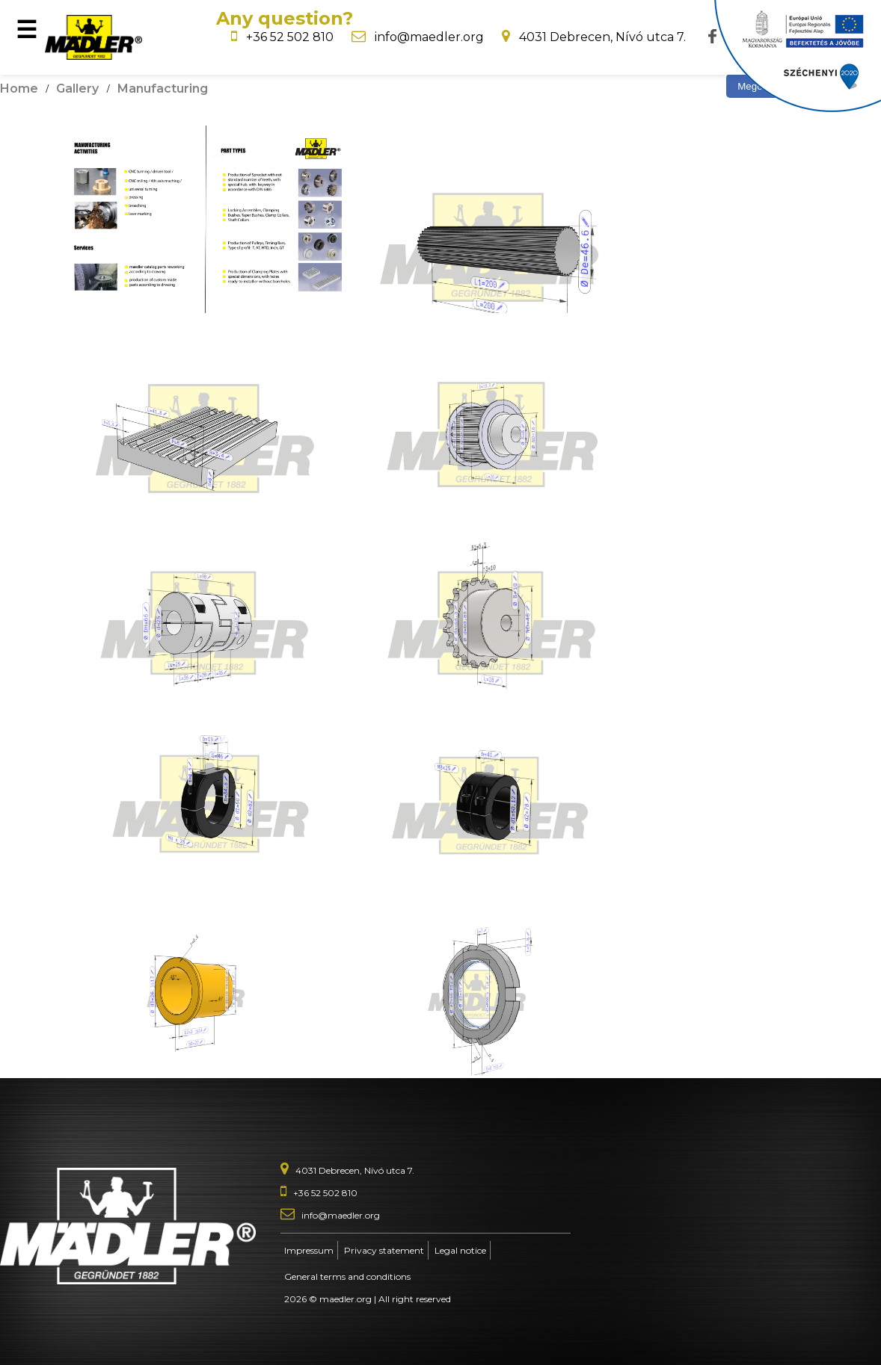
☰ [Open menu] (26, 29)
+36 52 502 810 (290, 37)
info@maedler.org (429, 37)
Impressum (309, 1250)
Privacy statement (384, 1250)
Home (19, 88)
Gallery (77, 88)
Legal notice (460, 1250)
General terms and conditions (347, 1276)
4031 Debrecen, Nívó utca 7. (602, 37)
